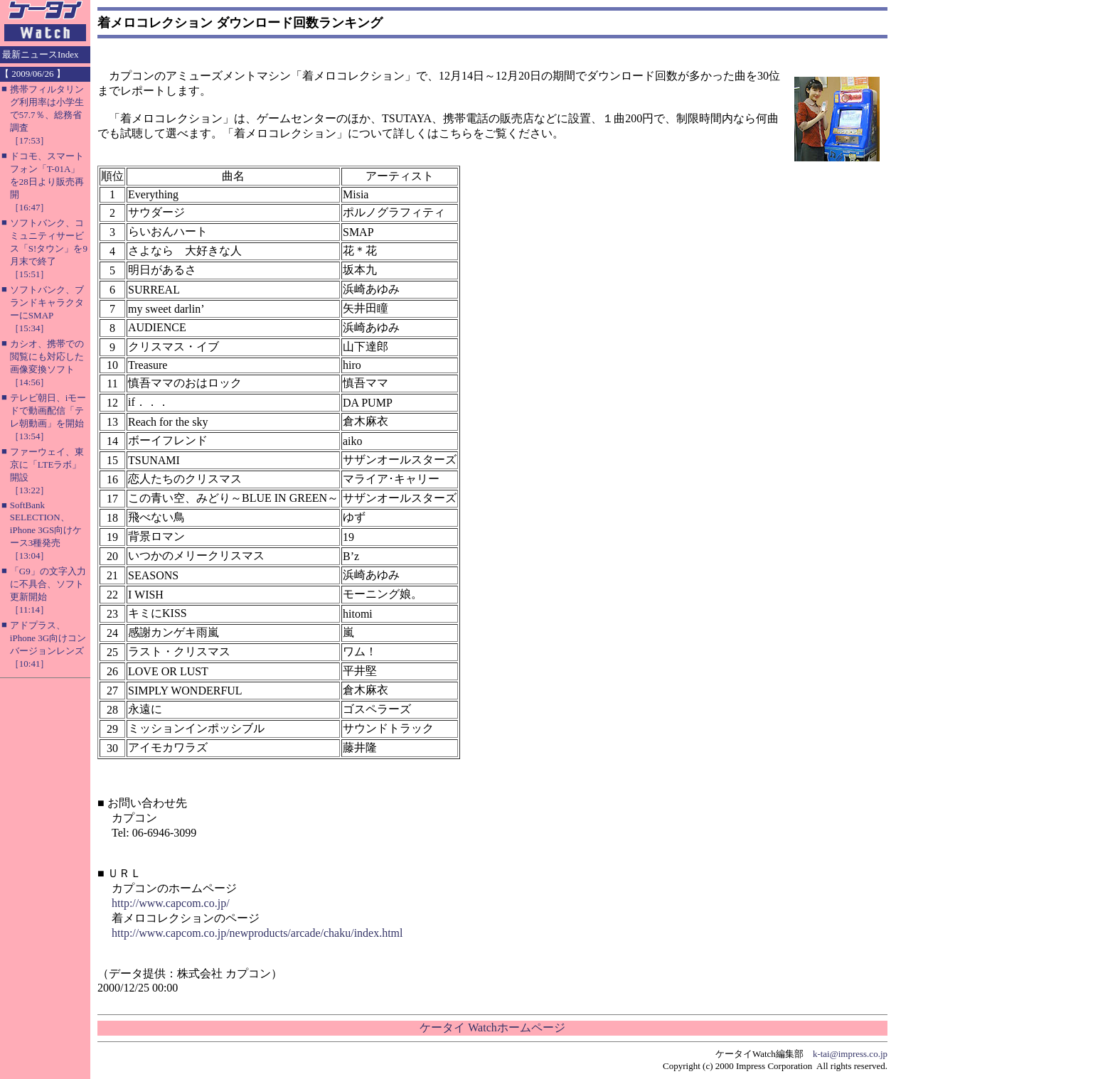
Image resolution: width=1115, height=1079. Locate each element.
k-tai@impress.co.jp (850, 1053)
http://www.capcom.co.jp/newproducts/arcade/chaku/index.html (257, 933)
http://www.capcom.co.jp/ (171, 903)
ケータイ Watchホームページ (492, 1027)
